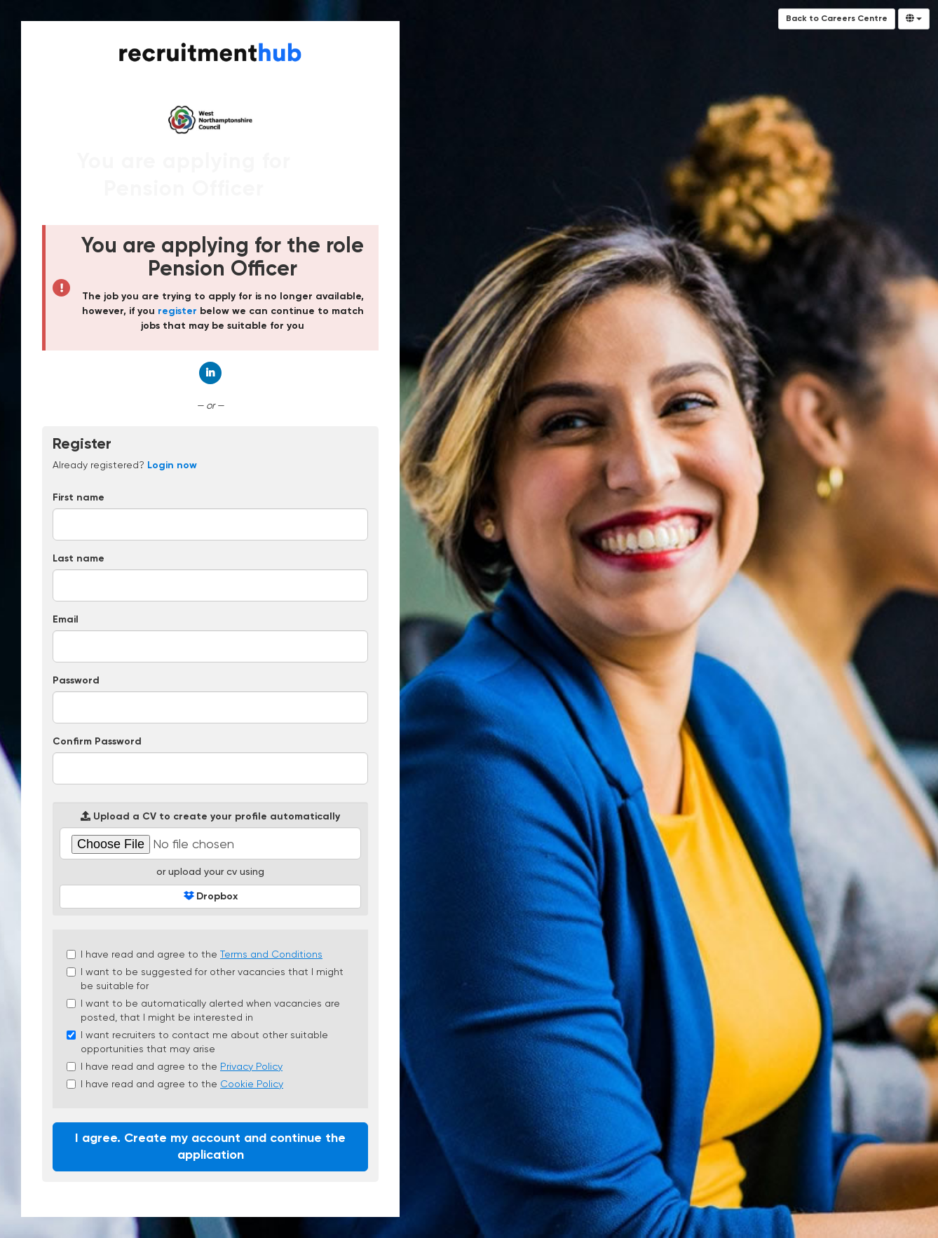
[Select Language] (914, 18)
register (177, 311)
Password (76, 681)
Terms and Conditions (271, 954)
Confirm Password (97, 742)
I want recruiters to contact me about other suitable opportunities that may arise (197, 1041)
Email (66, 620)
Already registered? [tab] (125, 464)
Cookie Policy (251, 1083)
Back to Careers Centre (837, 19)
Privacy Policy (251, 1066)
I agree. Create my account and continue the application (210, 1147)
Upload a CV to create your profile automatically (210, 816)
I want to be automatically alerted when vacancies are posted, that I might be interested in (203, 1010)
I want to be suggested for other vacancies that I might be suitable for (205, 978)
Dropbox (211, 896)
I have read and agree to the (194, 954)
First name (78, 498)
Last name (78, 559)
